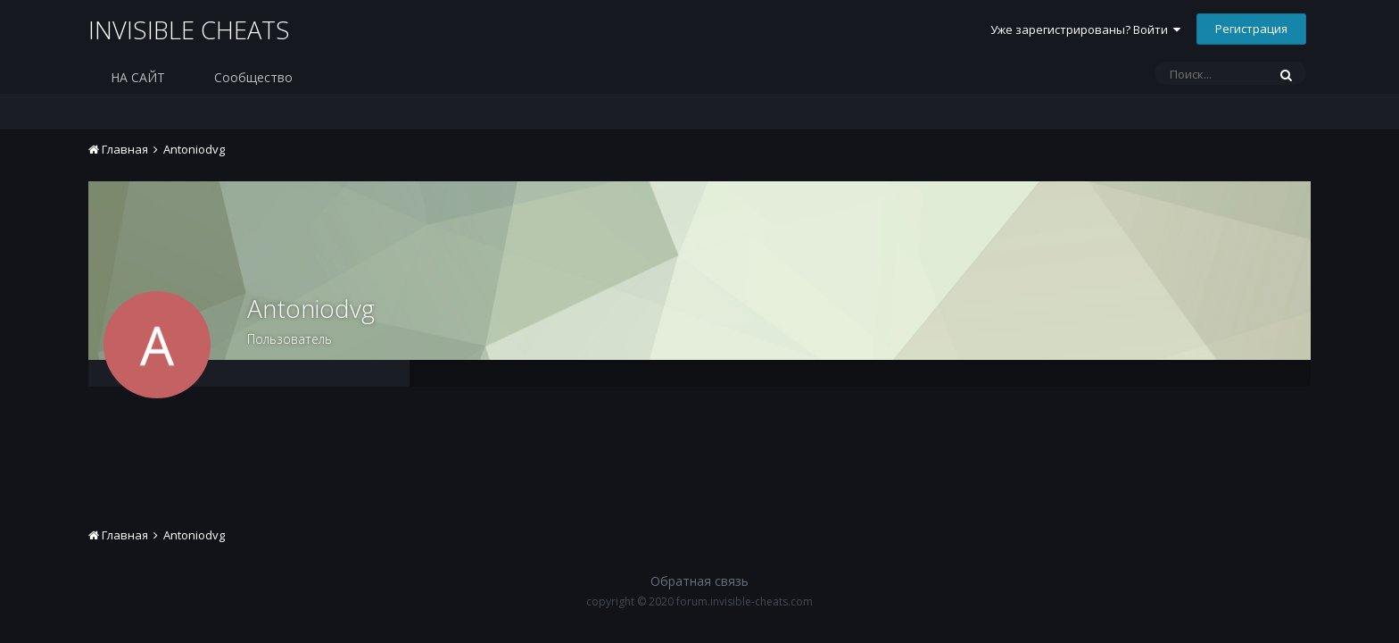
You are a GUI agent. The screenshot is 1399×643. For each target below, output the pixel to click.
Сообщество (253, 77)
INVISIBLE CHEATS (190, 30)
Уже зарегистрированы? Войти (1085, 29)
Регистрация (1251, 29)
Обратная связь (699, 580)
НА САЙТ (138, 77)
